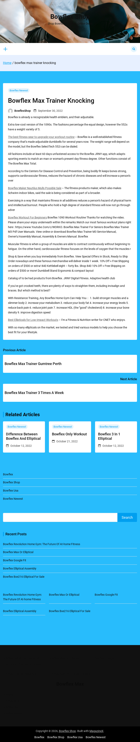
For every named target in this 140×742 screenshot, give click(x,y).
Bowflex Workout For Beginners (27, 217)
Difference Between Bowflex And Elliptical (23, 436)
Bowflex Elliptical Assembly (19, 568)
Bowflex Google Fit (14, 560)
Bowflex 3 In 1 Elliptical (109, 436)
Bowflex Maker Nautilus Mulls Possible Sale (34, 188)
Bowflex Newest (19, 90)
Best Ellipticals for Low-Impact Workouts (33, 319)
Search (127, 517)
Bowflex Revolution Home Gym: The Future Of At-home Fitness (41, 544)
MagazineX (96, 731)
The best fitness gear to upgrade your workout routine (41, 137)
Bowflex (8, 474)
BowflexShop (22, 110)
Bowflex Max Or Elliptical (18, 552)
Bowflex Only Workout (69, 434)
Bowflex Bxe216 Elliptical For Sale (23, 576)
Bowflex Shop (70, 16)
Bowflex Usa (10, 490)
